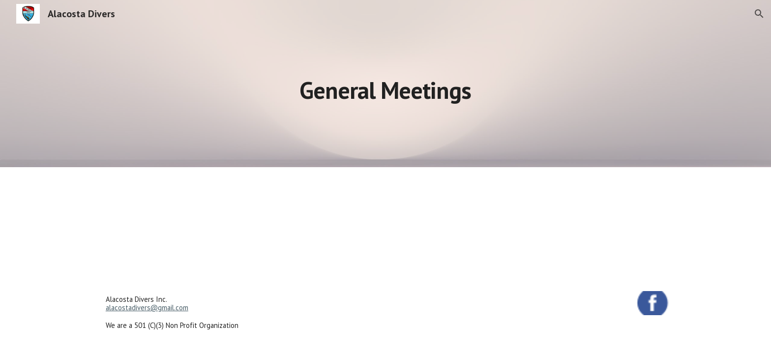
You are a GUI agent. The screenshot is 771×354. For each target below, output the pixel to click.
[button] (759, 14)
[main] (385, 83)
